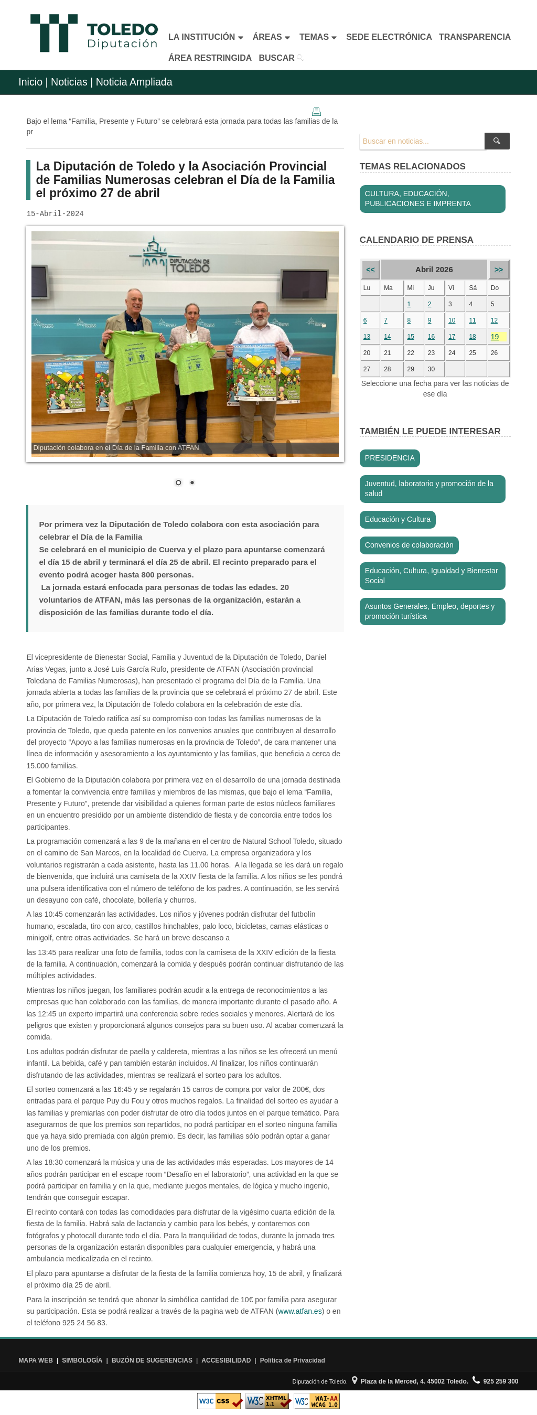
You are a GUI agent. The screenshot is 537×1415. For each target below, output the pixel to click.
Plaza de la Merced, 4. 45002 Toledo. (410, 1381)
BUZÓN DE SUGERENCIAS (152, 1360)
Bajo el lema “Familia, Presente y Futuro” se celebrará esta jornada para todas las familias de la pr (182, 126)
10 (451, 320)
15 (410, 336)
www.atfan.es (299, 1311)
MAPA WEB (35, 1360)
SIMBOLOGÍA (82, 1360)
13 (366, 336)
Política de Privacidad (292, 1360)
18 (472, 336)
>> (499, 269)
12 (494, 320)
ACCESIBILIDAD (226, 1360)
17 (451, 336)
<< (370, 269)
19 (495, 337)
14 (387, 336)
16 (431, 336)
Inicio (30, 82)
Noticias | (72, 82)
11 (472, 320)
